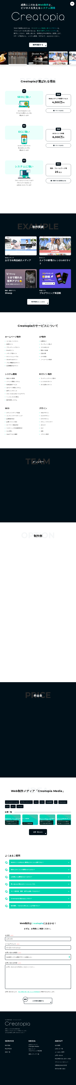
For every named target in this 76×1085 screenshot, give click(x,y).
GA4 (36, 802)
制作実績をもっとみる (38, 302)
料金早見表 (8, 1049)
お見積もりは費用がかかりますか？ (20, 877)
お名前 (9, 935)
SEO (13, 806)
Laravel (20, 806)
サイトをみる (58, 110)
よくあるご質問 (59, 1052)
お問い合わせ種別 (13, 953)
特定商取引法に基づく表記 (63, 1059)
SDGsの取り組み (60, 1069)
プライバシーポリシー (61, 1062)
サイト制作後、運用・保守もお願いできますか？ (24, 891)
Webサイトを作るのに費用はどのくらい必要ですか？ (26, 862)
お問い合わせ (59, 1055)
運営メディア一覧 (34, 1054)
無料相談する (38, 45)
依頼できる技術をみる (58, 180)
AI (56, 802)
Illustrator (62, 802)
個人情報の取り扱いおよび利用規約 (29, 992)
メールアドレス (12, 944)
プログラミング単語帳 (35, 1050)
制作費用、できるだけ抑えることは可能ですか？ (24, 905)
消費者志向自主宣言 (61, 1065)
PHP (42, 802)
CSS (7, 806)
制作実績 (7, 1045)
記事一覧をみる (38, 832)
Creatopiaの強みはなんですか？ (20, 898)
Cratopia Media (35, 1045)
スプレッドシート (26, 802)
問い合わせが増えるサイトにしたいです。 (22, 884)
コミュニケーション (12, 802)
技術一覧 (7, 1052)
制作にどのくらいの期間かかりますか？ (22, 869)
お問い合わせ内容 (13, 963)
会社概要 (57, 1045)
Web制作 (49, 802)
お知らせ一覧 (59, 1049)
